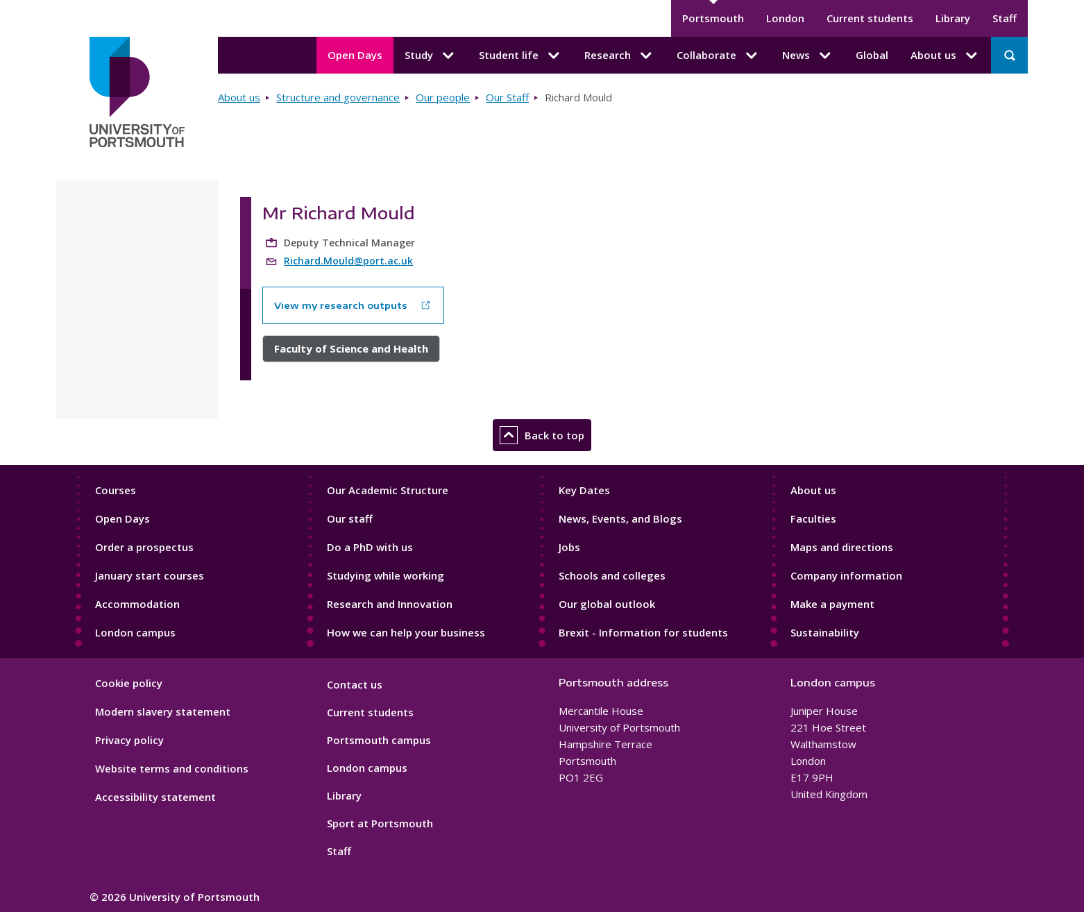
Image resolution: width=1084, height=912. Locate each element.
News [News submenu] (807, 56)
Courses (115, 490)
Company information (846, 575)
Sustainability (824, 632)
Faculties (813, 518)
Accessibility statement (155, 797)
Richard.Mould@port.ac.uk (348, 260)
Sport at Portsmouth (380, 823)
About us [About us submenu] (945, 56)
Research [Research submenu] (619, 56)
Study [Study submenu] (431, 56)
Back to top (542, 435)
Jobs (569, 547)
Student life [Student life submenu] (520, 56)
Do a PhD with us (370, 547)
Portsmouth (713, 18)
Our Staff (507, 97)
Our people (443, 97)
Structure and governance (338, 97)
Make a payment (832, 604)
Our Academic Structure (387, 490)
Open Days (355, 55)
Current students (870, 18)
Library (952, 18)
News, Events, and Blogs (620, 518)
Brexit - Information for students (643, 632)
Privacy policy (129, 740)
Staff (1004, 18)
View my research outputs (340, 305)
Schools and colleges (612, 575)
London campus (135, 632)
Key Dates (584, 490)
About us (239, 97)
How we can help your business (406, 632)
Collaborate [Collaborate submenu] (718, 56)
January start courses (149, 575)
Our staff (350, 518)
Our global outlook (607, 604)
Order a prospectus (144, 547)
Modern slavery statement (162, 711)
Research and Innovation (389, 604)
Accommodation (137, 604)
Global (872, 55)
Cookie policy (128, 683)
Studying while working (385, 575)
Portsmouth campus (379, 740)
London (785, 18)
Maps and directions (841, 547)
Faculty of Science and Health (351, 348)
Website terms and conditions (171, 768)
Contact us (354, 684)
